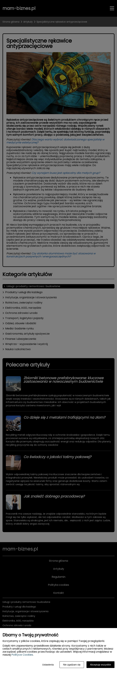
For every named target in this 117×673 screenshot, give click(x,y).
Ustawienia (48, 664)
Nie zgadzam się (71, 664)
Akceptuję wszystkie (100, 664)
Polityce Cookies (22, 655)
